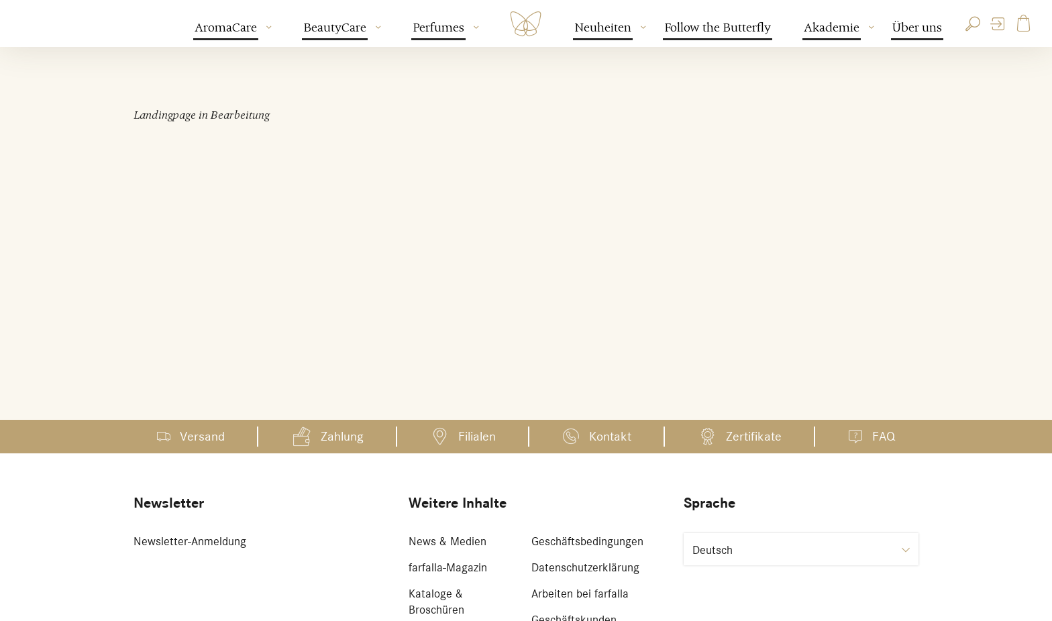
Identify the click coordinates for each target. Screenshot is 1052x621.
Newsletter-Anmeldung (190, 541)
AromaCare (226, 27)
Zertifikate (754, 436)
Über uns (917, 27)
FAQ (883, 436)
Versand (202, 436)
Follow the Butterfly (717, 27)
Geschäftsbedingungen (587, 541)
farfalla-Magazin (448, 567)
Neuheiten (603, 27)
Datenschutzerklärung (585, 567)
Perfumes (439, 27)
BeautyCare (335, 27)
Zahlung (342, 436)
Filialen (477, 436)
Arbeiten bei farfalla (580, 593)
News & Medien (447, 541)
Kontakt (610, 436)
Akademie (832, 27)
